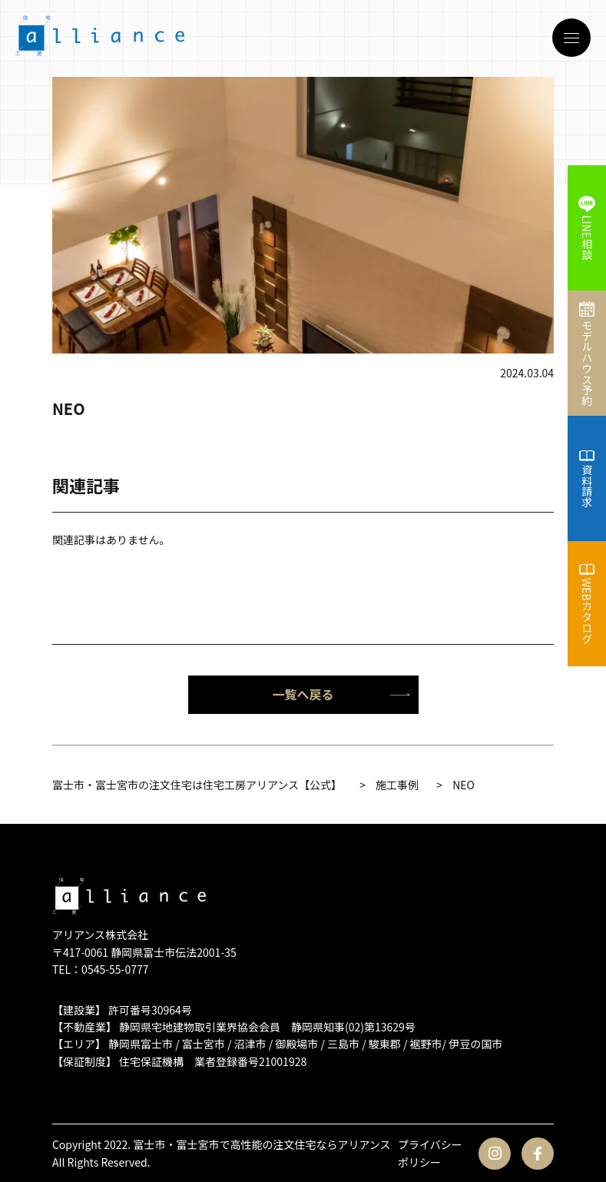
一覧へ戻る (341, 694)
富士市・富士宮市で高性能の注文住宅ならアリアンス (261, 1144)
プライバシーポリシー (430, 1153)
